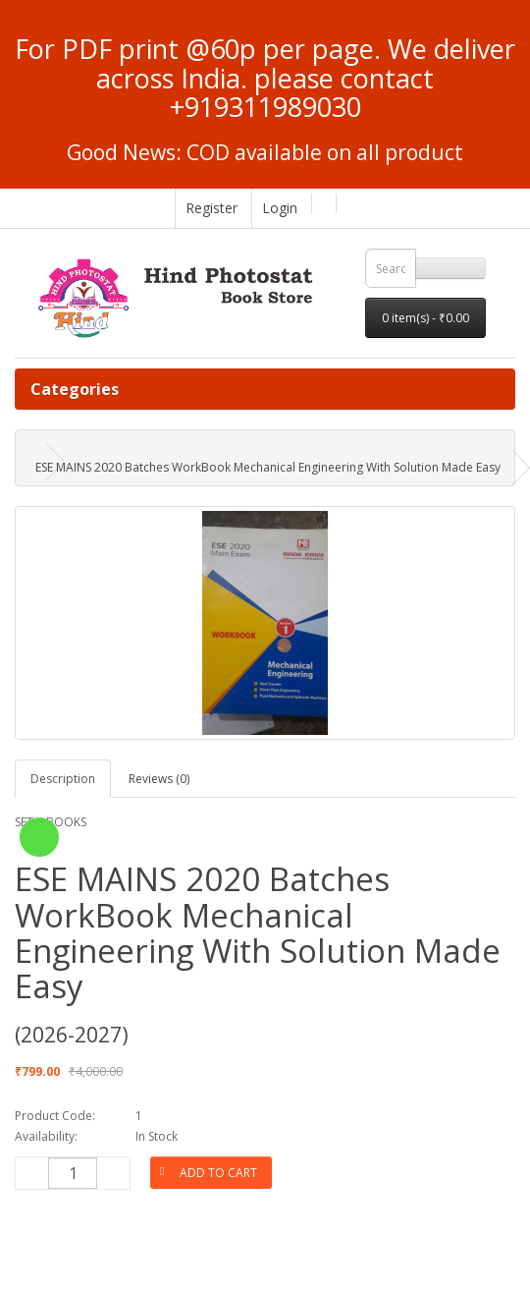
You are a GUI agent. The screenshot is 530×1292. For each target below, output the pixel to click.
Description (62, 778)
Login (279, 207)
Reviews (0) (159, 778)
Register (212, 207)
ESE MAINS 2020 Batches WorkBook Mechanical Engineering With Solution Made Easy (268, 467)
